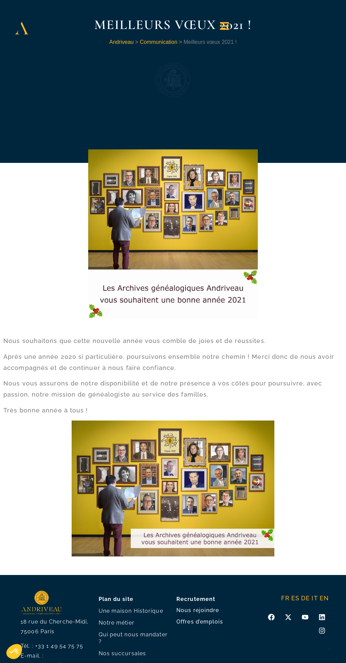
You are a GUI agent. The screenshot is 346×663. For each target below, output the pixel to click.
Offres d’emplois (199, 621)
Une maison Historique (131, 611)
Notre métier (116, 622)
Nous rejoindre (197, 610)
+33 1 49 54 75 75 (59, 646)
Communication (158, 42)
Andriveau (121, 42)
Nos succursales (122, 653)
